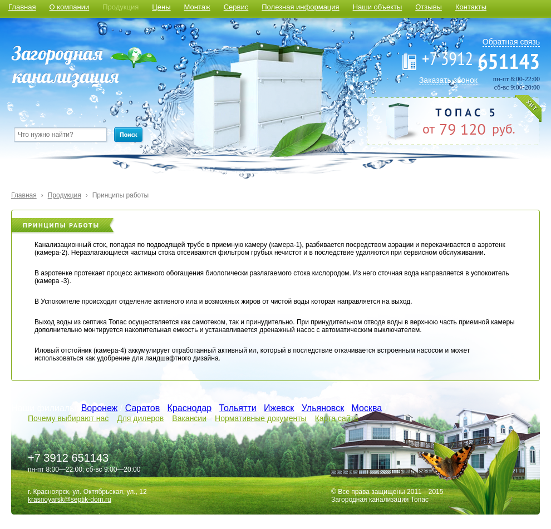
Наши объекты (377, 7)
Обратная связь (511, 41)
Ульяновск (323, 408)
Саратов (142, 408)
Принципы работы (120, 195)
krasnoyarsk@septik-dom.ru (69, 499)
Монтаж (197, 7)
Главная (22, 7)
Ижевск (279, 408)
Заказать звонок (448, 80)
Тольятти (238, 408)
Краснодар (190, 408)
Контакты (470, 7)
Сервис (236, 7)
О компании (69, 7)
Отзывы (428, 7)
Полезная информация (300, 7)
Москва (367, 408)
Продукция (120, 7)
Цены (161, 7)
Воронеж (99, 408)
